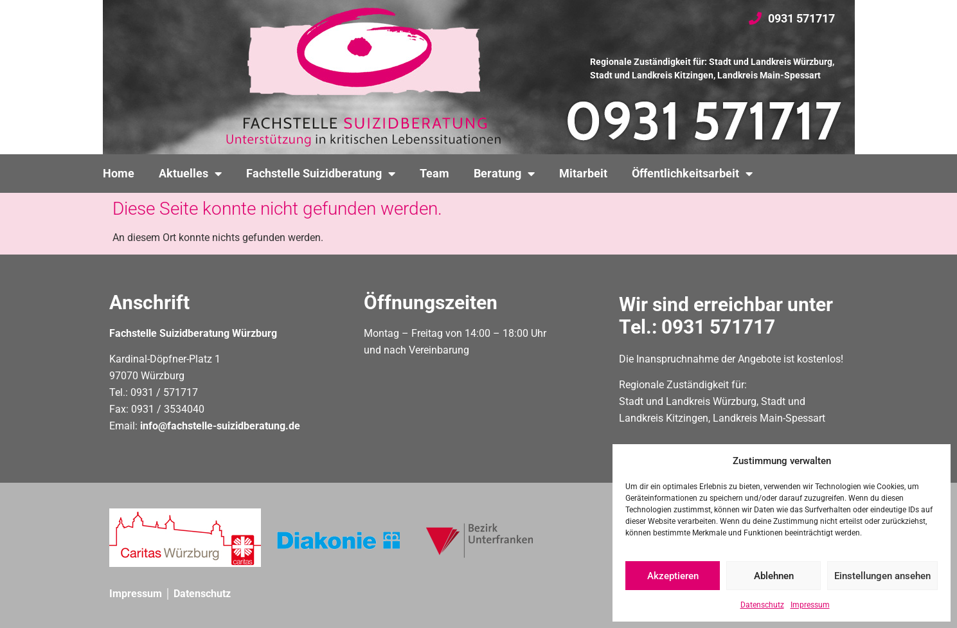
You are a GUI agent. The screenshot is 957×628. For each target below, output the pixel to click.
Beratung (504, 173)
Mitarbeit (583, 173)
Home (118, 173)
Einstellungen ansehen (882, 576)
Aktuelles (190, 173)
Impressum (810, 604)
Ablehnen (774, 576)
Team (434, 173)
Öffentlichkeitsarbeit (692, 173)
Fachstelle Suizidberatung (320, 173)
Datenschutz (762, 604)
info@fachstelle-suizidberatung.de (220, 426)
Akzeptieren (673, 576)
